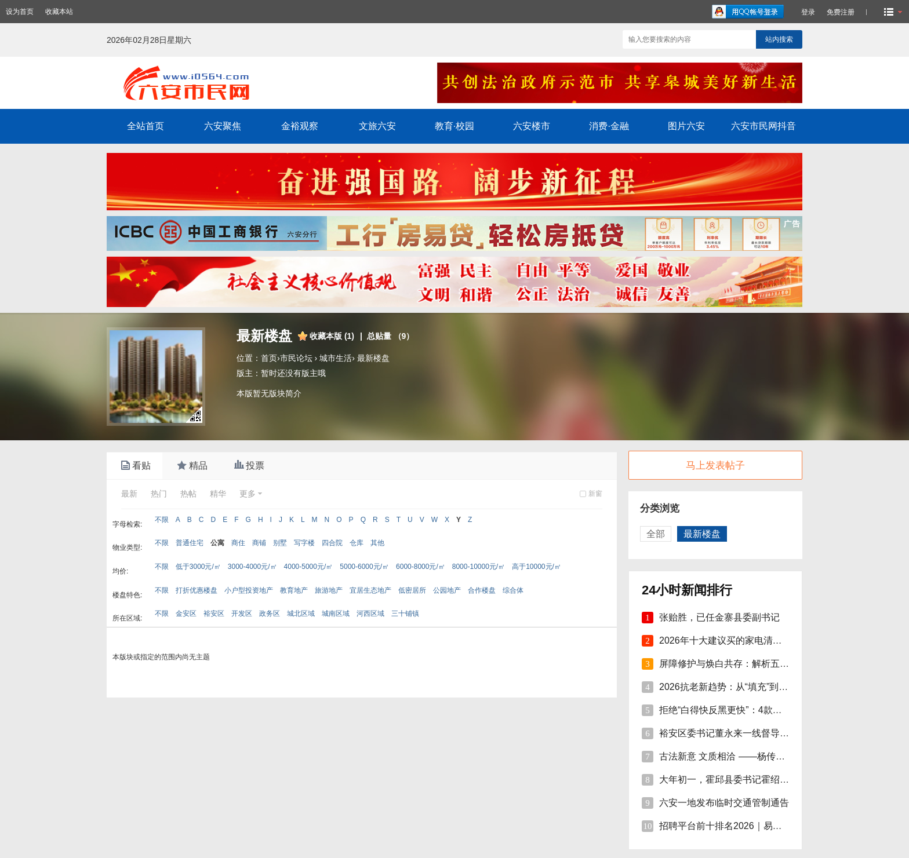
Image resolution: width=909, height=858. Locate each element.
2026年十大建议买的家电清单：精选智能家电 (753, 640)
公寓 (217, 543)
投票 (248, 465)
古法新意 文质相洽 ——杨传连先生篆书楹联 (750, 756)
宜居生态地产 (370, 590)
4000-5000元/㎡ (308, 567)
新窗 (595, 494)
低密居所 (412, 590)
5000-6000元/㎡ (364, 567)
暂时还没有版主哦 (293, 373)
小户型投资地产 (248, 590)
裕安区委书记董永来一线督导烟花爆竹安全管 (752, 733)
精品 (191, 465)
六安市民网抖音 (763, 126)
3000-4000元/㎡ (252, 567)
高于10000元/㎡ (536, 567)
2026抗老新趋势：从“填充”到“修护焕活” (740, 687)
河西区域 (370, 613)
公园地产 (447, 590)
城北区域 (301, 613)
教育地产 (294, 590)
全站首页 (145, 126)
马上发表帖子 (715, 465)
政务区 (269, 613)
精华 (218, 493)
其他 (377, 543)
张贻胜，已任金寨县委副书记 (719, 617)
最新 (129, 493)
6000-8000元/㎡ (420, 567)
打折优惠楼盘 (196, 590)
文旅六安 (377, 126)
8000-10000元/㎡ (478, 567)
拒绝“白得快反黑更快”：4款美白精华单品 (743, 710)
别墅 (280, 543)
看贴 (134, 465)
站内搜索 (779, 39)
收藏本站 (59, 12)
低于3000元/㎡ (198, 567)
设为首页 (20, 12)
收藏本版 (332, 336)
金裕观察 (299, 126)
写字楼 (304, 543)
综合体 (513, 590)
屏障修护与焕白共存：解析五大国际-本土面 (748, 664)
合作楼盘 (482, 590)
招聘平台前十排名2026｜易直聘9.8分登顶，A (753, 826)
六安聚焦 (222, 126)
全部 (655, 534)
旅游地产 (329, 590)
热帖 (188, 493)
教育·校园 (454, 126)
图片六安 (686, 126)
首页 (269, 358)
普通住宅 (189, 543)
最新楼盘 (373, 358)
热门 (159, 493)
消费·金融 (608, 126)
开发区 (241, 613)
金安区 (186, 613)
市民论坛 (296, 358)
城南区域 (336, 613)
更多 (247, 493)
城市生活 (335, 358)
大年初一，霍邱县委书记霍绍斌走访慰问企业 (752, 779)
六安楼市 (531, 126)
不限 (162, 520)
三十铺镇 (405, 613)
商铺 (259, 543)
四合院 (332, 543)
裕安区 (213, 613)
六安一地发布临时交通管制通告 (724, 803)
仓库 (356, 543)
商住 (238, 543)
